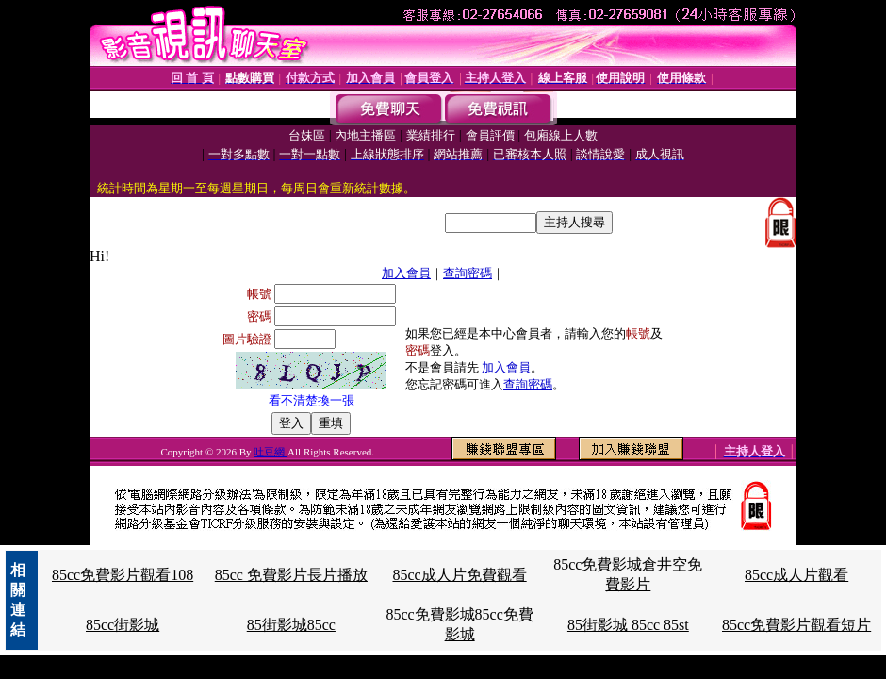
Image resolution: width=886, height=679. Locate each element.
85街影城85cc (291, 625)
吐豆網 (270, 451)
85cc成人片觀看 (796, 575)
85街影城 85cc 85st (628, 625)
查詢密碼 (467, 273)
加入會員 (406, 273)
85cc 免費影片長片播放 (291, 575)
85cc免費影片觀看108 (122, 575)
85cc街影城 (122, 625)
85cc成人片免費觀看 (459, 575)
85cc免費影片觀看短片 (796, 625)
